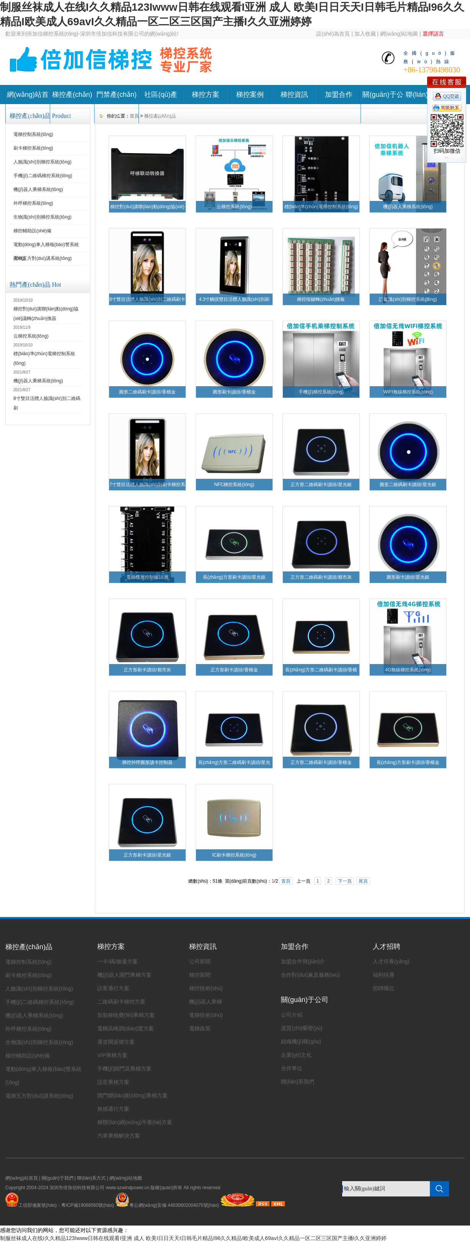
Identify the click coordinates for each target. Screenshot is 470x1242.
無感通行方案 (113, 1109)
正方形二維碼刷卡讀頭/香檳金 (320, 762)
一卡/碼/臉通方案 (117, 961)
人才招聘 (386, 946)
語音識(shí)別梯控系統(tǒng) (408, 299)
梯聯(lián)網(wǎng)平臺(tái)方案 (134, 1122)
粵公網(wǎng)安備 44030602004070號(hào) (167, 1205)
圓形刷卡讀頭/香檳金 (234, 392)
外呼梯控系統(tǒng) (33, 203)
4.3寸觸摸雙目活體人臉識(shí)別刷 (234, 299)
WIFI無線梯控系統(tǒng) (408, 392)
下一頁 (345, 881)
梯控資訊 (294, 94)
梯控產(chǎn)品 (72, 104)
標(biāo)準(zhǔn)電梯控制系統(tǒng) (321, 206)
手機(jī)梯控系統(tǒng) (321, 392)
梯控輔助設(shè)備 (32, 230)
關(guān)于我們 (57, 1178)
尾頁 (363, 881)
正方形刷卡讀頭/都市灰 (147, 669)
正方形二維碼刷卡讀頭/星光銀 (320, 484)
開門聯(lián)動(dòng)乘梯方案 (132, 1095)
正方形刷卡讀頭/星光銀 (147, 855)
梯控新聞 (200, 975)
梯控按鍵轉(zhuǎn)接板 (321, 299)
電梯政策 (200, 1028)
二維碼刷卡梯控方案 (121, 1002)
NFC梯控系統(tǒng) (234, 484)
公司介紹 (291, 1015)
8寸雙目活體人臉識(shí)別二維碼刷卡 (147, 299)
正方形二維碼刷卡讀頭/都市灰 (320, 577)
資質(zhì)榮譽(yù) (301, 1028)
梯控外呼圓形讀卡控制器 (147, 762)
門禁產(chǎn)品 (116, 104)
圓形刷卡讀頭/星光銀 (408, 577)
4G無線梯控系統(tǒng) (408, 669)
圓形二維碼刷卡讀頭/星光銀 (408, 484)
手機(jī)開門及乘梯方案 (124, 1069)
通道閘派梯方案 (116, 1042)
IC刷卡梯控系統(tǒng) (234, 855)
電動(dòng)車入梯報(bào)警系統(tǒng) (46, 247)
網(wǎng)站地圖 (399, 34)
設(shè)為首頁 (333, 34)
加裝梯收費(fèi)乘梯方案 (126, 1015)
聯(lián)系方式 (91, 1178)
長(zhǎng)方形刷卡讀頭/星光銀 (234, 577)
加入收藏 (365, 34)
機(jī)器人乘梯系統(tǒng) (38, 189)
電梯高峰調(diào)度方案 (125, 1028)
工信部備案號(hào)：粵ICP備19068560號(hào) (66, 1205)
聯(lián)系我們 (297, 1082)
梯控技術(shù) (206, 988)
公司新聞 (200, 961)
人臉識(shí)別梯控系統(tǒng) (42, 162)
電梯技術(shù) (206, 1015)
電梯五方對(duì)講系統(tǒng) (42, 258)
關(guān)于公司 (382, 104)
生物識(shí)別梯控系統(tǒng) (42, 217)
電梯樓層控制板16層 (147, 577)
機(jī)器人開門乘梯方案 (124, 975)
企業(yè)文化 (296, 1055)
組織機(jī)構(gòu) (301, 1041)
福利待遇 (383, 975)
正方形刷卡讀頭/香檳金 (234, 669)
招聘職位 (383, 988)
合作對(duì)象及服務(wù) (310, 975)
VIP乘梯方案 (112, 1055)
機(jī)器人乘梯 (205, 1002)
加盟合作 (338, 94)
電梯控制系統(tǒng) (33, 134)
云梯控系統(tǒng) (31, 336)
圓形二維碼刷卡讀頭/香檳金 (147, 392)
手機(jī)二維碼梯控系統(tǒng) (42, 175)
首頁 (285, 881)
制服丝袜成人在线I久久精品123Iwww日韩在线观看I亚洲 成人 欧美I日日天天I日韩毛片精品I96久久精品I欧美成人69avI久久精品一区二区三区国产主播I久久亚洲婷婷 (193, 1238)
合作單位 (291, 1068)
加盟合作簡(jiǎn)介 (303, 961)
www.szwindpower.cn (127, 1187)
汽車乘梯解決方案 (118, 1136)
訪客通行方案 (113, 988)
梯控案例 (250, 94)
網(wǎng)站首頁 (28, 104)
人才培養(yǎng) (391, 961)
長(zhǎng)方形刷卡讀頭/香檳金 (408, 762)
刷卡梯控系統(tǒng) (33, 148)
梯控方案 (205, 94)
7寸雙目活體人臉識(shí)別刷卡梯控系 (147, 484)
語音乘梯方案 (113, 1082)
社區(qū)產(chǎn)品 (160, 104)
